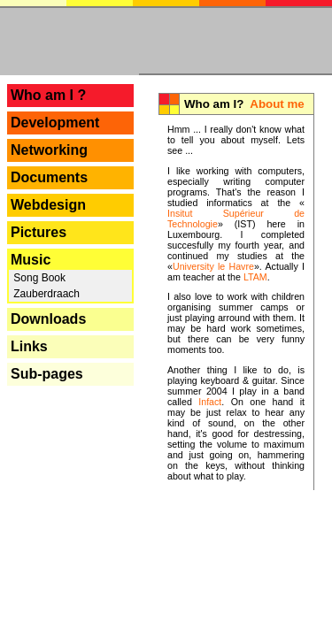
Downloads (48, 318)
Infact (209, 401)
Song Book (38, 278)
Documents (49, 177)
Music (30, 259)
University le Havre (213, 266)
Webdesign (48, 204)
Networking (49, 149)
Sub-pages (47, 373)
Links (29, 346)
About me (277, 104)
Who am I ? (48, 95)
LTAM (255, 277)
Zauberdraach (45, 294)
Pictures (38, 232)
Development (55, 122)
